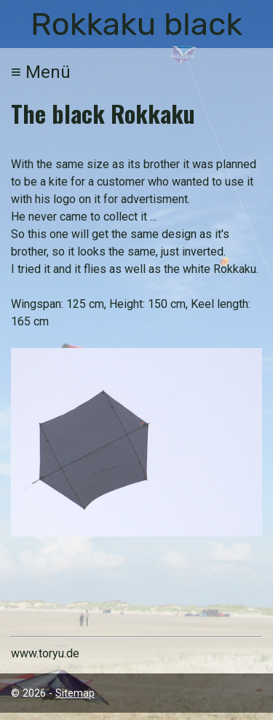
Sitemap (75, 693)
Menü (41, 72)
